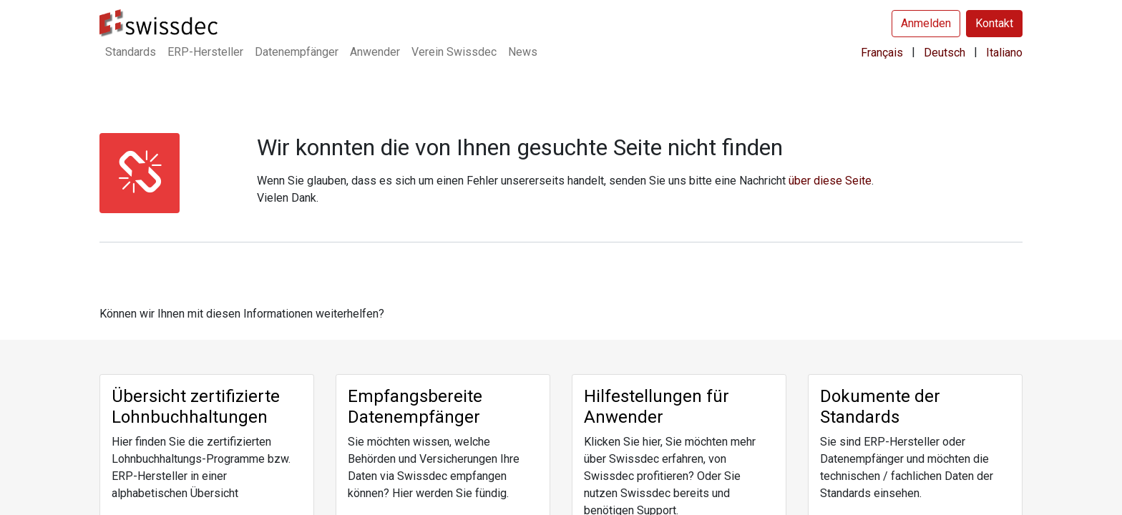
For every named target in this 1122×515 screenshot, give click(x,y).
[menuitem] (130, 52)
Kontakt (994, 23)
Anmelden (926, 23)
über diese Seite (830, 180)
